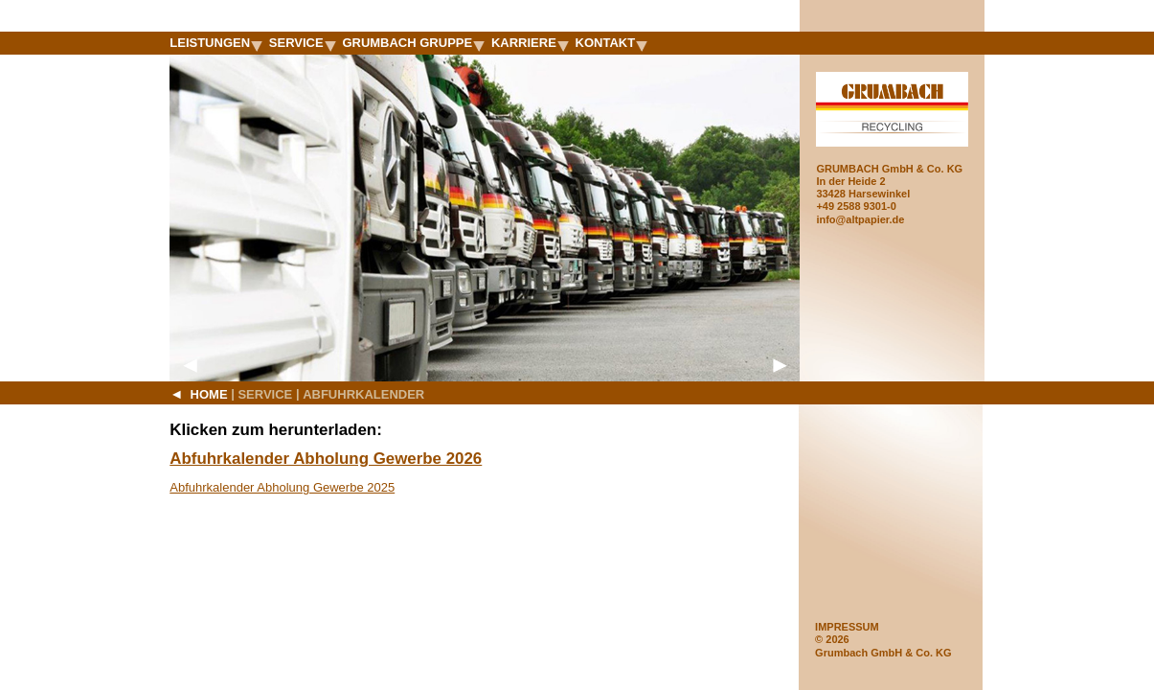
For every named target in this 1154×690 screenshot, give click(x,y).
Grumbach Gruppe (413, 42)
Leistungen (216, 42)
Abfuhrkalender (363, 394)
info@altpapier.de (860, 219)
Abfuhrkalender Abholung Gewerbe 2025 (282, 487)
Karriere (530, 42)
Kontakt (612, 42)
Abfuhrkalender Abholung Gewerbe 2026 (326, 458)
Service (302, 42)
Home (198, 394)
